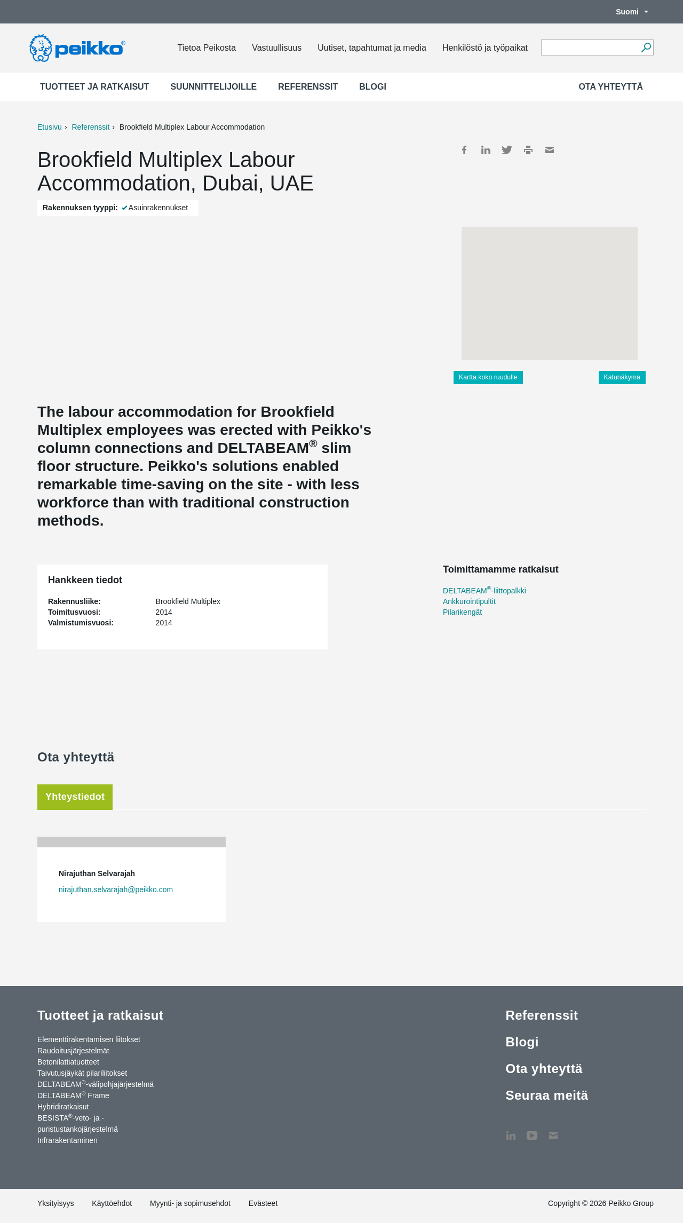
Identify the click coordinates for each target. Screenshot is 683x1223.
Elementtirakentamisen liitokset (88, 1039)
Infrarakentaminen (67, 1140)
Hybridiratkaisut (63, 1106)
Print (528, 150)
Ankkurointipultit (469, 601)
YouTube (532, 1130)
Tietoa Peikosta (206, 47)
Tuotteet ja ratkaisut (94, 86)
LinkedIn (485, 150)
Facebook (464, 150)
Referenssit (308, 86)
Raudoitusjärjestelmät (73, 1050)
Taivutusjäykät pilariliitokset (82, 1073)
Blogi (372, 86)
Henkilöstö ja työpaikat (485, 47)
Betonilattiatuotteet (68, 1062)
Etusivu (49, 127)
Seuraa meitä (546, 1095)
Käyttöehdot (112, 1203)
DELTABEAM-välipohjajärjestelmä (95, 1084)
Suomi (626, 11)
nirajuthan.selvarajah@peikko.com (116, 889)
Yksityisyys (55, 1203)
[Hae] (646, 47)
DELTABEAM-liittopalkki (484, 590)
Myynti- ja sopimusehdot (190, 1203)
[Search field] (589, 48)
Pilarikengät (462, 612)
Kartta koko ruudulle (488, 377)
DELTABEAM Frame (73, 1095)
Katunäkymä (622, 377)
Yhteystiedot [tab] (75, 796)
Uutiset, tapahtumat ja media (371, 47)
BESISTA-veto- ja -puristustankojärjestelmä (77, 1123)
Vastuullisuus (276, 47)
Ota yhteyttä (610, 86)
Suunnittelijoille (213, 86)
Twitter (507, 150)
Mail (549, 150)
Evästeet (263, 1203)
